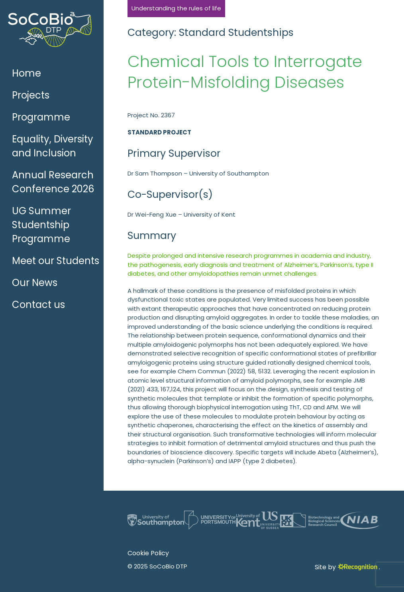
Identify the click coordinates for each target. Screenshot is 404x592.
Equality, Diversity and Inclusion (52, 146)
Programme (41, 117)
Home (26, 73)
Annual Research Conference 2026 (53, 181)
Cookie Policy (148, 553)
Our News (34, 282)
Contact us (38, 304)
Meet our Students (55, 260)
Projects (30, 95)
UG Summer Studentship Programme (41, 224)
